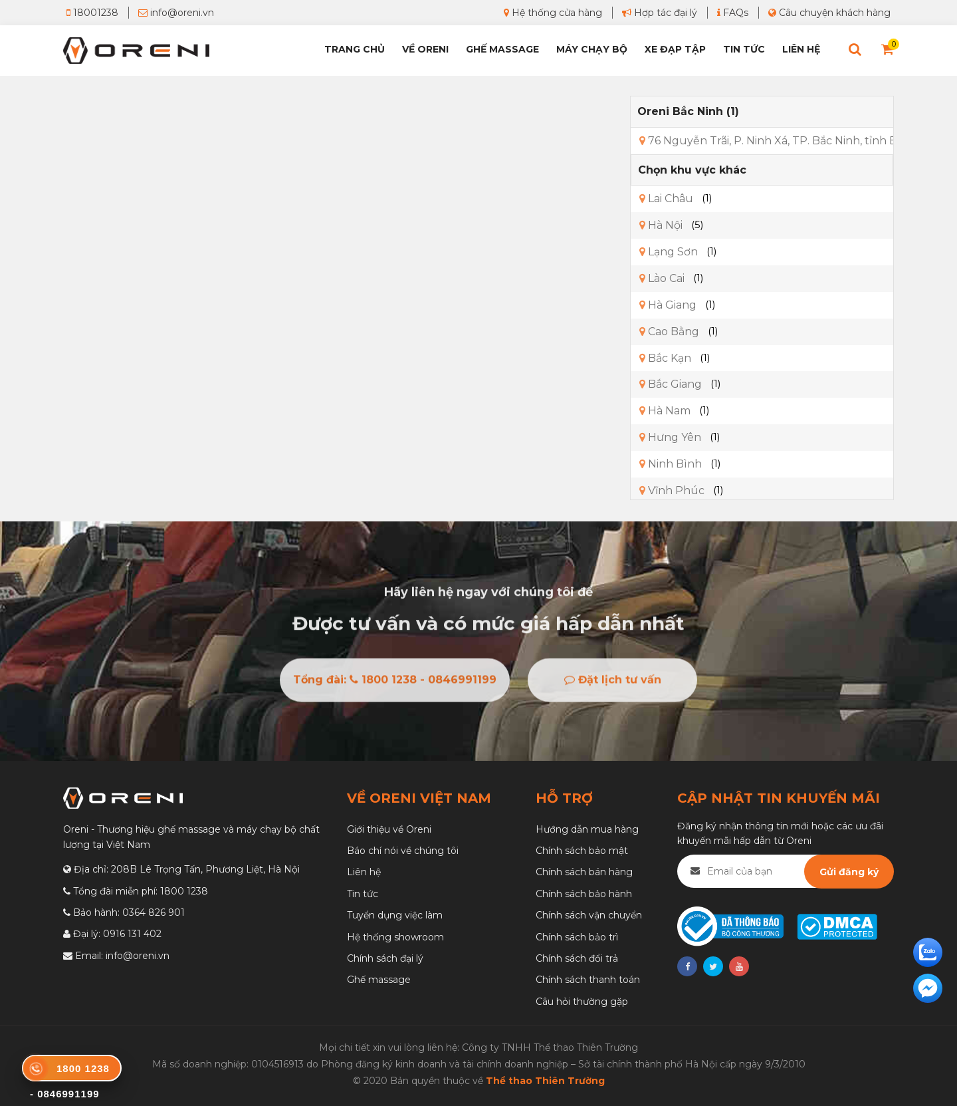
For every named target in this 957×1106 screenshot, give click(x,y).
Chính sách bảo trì (577, 937)
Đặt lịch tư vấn (612, 683)
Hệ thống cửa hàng (553, 13)
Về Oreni (425, 49)
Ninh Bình (670, 464)
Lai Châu (666, 198)
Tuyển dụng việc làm (395, 915)
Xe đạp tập (675, 49)
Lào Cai (662, 278)
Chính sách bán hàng (584, 872)
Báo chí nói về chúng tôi (403, 851)
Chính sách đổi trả (577, 958)
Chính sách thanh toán (588, 980)
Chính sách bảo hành (584, 894)
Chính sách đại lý (385, 958)
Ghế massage (379, 980)
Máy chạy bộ (591, 49)
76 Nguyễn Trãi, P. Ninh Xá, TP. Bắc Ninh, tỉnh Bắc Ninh (788, 140)
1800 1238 (184, 891)
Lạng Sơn (668, 251)
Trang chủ (354, 49)
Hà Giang (667, 305)
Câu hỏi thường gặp (582, 1002)
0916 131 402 (132, 934)
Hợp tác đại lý (659, 13)
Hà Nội (661, 225)
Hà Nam (665, 410)
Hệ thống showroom (395, 937)
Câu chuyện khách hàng (829, 13)
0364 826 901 (153, 912)
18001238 (92, 13)
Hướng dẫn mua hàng (587, 829)
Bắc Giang (670, 384)
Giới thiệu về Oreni (389, 829)
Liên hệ (801, 49)
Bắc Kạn (665, 358)
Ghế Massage (502, 49)
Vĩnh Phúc (671, 490)
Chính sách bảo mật (582, 851)
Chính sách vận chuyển (589, 915)
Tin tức (744, 49)
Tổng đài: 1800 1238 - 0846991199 (394, 683)
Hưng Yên (670, 437)
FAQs (732, 13)
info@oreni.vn (176, 13)
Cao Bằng (669, 331)
